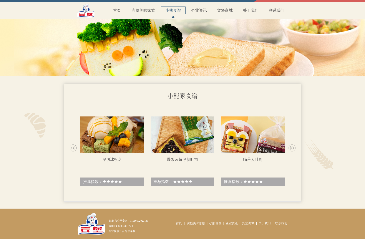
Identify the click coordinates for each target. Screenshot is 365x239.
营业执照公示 (116, 231)
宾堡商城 (225, 10)
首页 (117, 10)
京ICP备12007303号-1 (121, 225)
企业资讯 (199, 10)
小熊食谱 (173, 11)
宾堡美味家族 (143, 10)
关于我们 (251, 10)
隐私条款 (130, 231)
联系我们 (276, 10)
